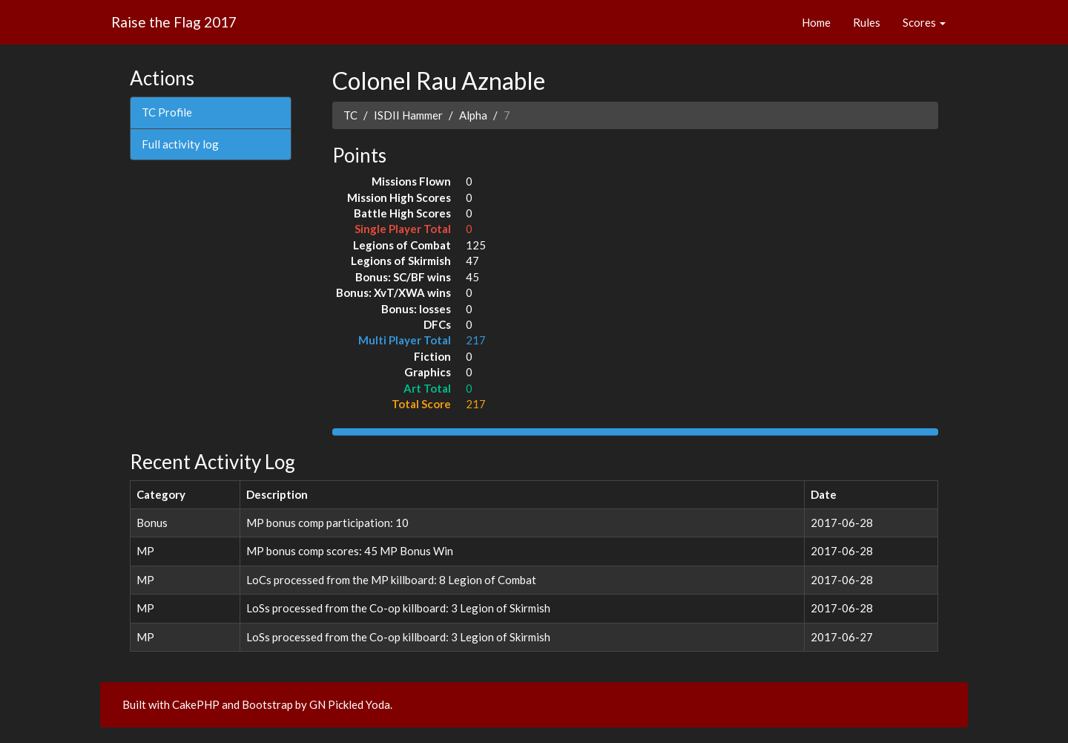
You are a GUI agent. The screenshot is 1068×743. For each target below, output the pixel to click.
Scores (924, 22)
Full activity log (180, 144)
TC (350, 115)
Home (816, 22)
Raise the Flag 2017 (174, 21)
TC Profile (167, 112)
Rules (866, 22)
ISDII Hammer (408, 115)
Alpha (473, 115)
